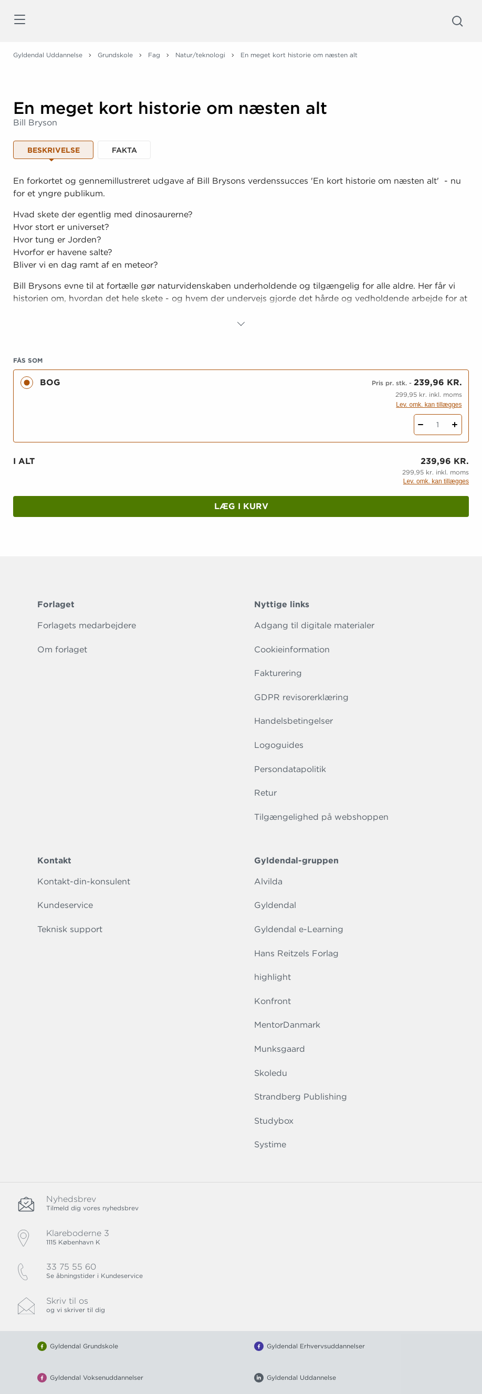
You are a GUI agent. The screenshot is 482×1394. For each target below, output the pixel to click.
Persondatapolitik (290, 769)
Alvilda (268, 881)
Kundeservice (65, 905)
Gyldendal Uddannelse (47, 55)
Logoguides (278, 745)
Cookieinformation (292, 649)
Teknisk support (69, 929)
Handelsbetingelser (293, 721)
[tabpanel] (241, 252)
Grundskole (115, 55)
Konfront (272, 1001)
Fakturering (278, 673)
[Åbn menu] (19, 21)
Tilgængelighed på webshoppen (321, 817)
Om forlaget (62, 649)
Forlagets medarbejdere (86, 625)
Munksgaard (279, 1049)
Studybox (274, 1121)
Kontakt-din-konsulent (83, 881)
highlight (272, 977)
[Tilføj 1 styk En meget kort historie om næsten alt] (455, 425)
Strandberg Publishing (300, 1097)
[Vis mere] (241, 324)
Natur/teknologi (200, 55)
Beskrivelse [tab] (53, 150)
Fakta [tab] (124, 150)
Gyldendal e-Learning (298, 929)
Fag (154, 55)
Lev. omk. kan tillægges (429, 404)
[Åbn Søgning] (457, 21)
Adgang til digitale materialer (314, 625)
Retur (265, 793)
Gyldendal (275, 905)
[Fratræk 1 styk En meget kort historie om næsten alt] (420, 425)
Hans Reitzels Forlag (296, 953)
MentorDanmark (287, 1025)
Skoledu (270, 1073)
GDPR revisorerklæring (301, 697)
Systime (270, 1144)
